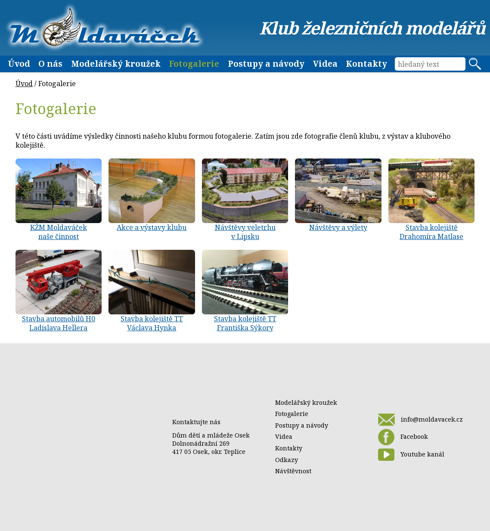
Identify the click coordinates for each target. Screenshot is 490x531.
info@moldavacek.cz (420, 419)
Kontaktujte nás (196, 422)
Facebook (403, 437)
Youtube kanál (411, 454)
